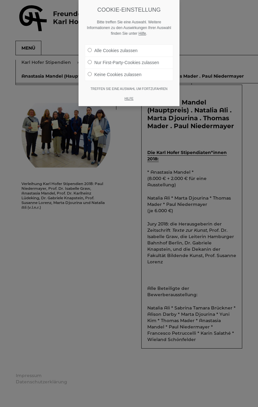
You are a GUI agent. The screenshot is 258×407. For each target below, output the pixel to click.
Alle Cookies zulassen (113, 50)
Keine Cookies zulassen (114, 74)
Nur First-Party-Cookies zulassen (123, 62)
